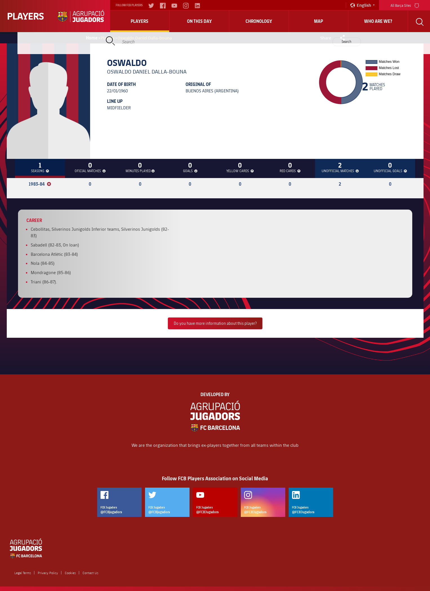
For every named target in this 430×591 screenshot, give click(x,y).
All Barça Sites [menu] (405, 5)
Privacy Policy (48, 573)
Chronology (259, 21)
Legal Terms (22, 573)
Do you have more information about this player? (215, 323)
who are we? (378, 21)
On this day (199, 21)
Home (92, 38)
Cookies (70, 573)
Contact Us (90, 573)
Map (318, 21)
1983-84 (40, 184)
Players (139, 21)
